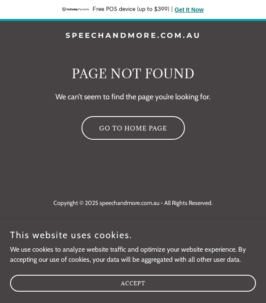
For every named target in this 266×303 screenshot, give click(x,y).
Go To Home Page (133, 128)
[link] (133, 36)
